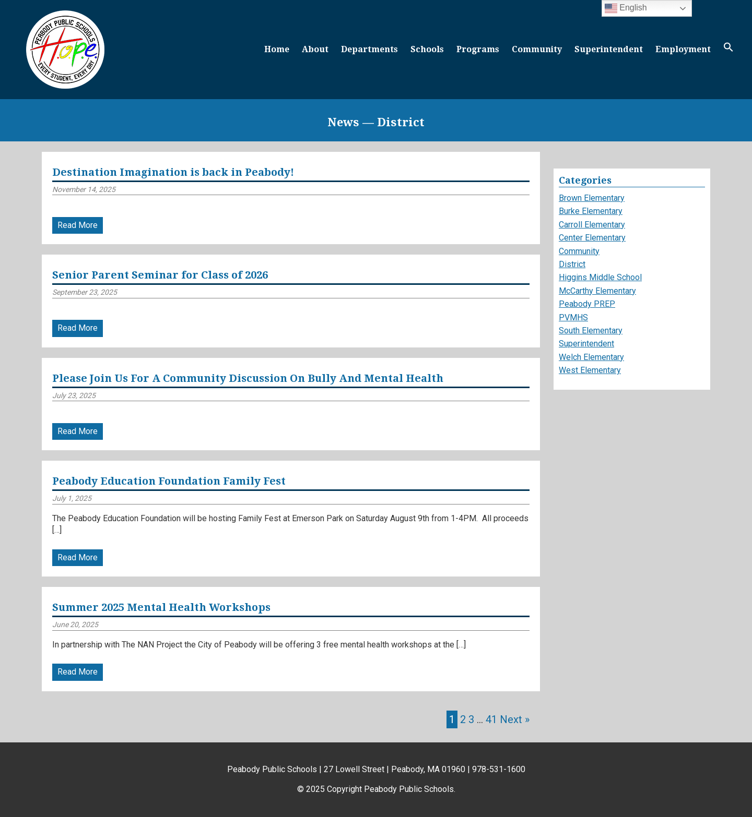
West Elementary (590, 370)
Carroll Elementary (592, 225)
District (572, 264)
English (626, 8)
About (315, 49)
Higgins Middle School (600, 277)
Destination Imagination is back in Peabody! (173, 172)
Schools (427, 49)
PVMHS (573, 317)
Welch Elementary (591, 357)
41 (491, 719)
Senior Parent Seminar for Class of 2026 (160, 275)
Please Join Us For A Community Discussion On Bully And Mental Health (247, 378)
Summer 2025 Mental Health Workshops (161, 607)
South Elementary (590, 330)
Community (537, 49)
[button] (728, 49)
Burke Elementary (590, 211)
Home (276, 49)
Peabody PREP (587, 304)
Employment (683, 49)
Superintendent (608, 49)
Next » (515, 719)
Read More (77, 225)
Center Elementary (592, 238)
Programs (477, 49)
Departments (369, 49)
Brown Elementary (592, 198)
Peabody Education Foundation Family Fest (169, 481)
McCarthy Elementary (597, 291)
